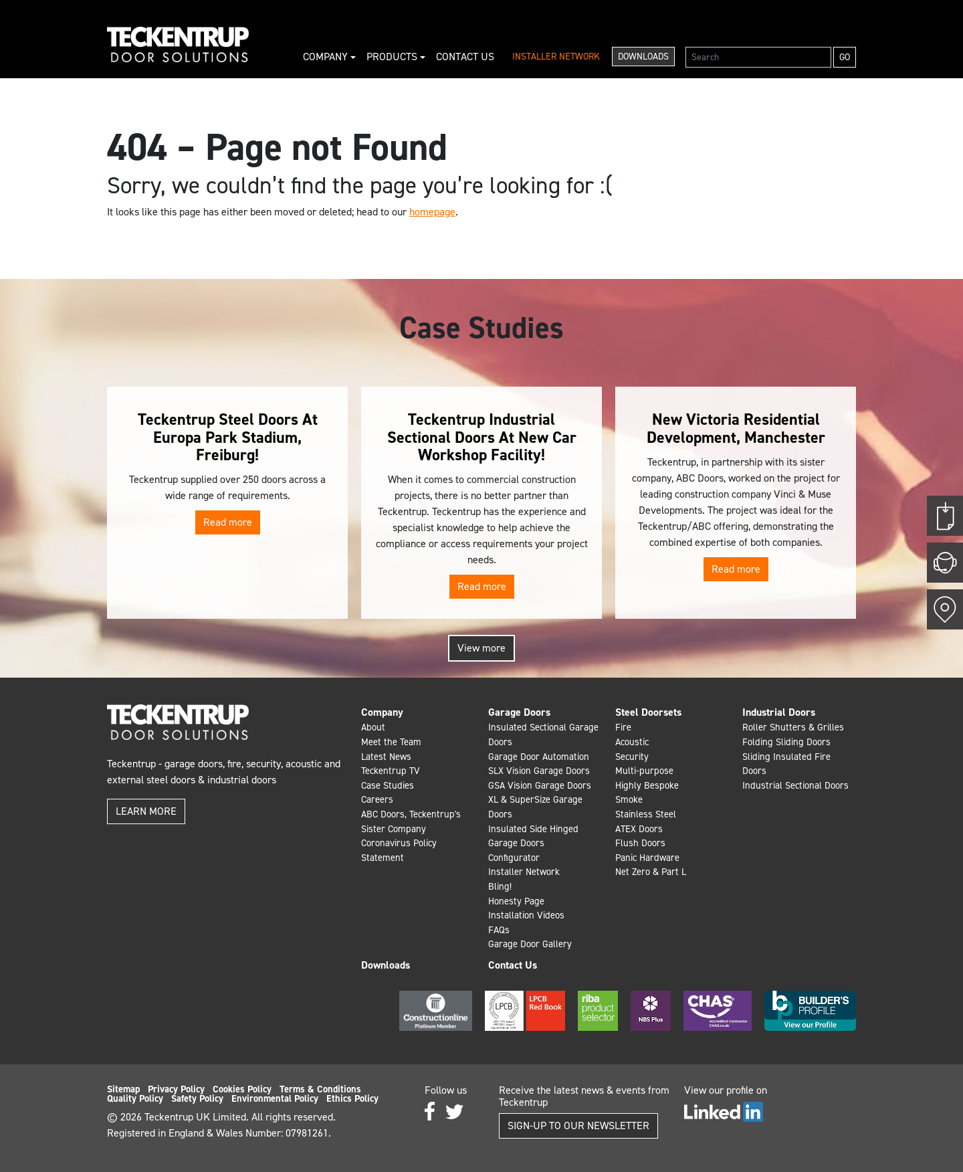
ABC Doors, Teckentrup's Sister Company (411, 821)
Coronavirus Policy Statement (399, 850)
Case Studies (387, 785)
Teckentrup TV (390, 770)
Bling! (500, 886)
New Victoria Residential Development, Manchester (736, 428)
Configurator (514, 857)
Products (393, 57)
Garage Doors (519, 712)
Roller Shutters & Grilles (793, 727)
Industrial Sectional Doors (795, 785)
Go (844, 57)
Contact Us (465, 57)
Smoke (629, 799)
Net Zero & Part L (650, 871)
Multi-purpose (644, 770)
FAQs (499, 930)
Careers (377, 799)
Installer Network (556, 56)
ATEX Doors (639, 829)
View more (481, 648)
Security (632, 756)
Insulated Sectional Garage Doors (543, 734)
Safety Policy (197, 1098)
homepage (432, 212)
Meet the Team (391, 742)
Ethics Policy (352, 1098)
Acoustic (632, 742)
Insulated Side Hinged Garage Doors (533, 836)
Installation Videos (526, 915)
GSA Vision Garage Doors (539, 785)
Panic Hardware (647, 857)
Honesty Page (516, 901)
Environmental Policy (274, 1098)
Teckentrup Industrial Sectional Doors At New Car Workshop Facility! (481, 437)
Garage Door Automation (538, 756)
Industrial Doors (778, 712)
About (373, 727)
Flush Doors (640, 843)
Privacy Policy (176, 1089)
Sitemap (123, 1089)
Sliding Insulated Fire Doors (786, 764)
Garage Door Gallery (530, 944)
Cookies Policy (242, 1089)
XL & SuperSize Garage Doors (535, 807)
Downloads (643, 56)
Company (326, 57)
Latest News (386, 756)
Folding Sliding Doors (786, 742)
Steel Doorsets (648, 712)
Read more (227, 522)
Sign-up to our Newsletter (578, 1125)
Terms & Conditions (320, 1089)
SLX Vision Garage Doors (539, 770)
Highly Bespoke (647, 785)
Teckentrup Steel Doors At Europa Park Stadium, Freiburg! (228, 437)
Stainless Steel (645, 814)
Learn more (146, 811)
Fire (623, 727)
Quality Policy (135, 1098)
